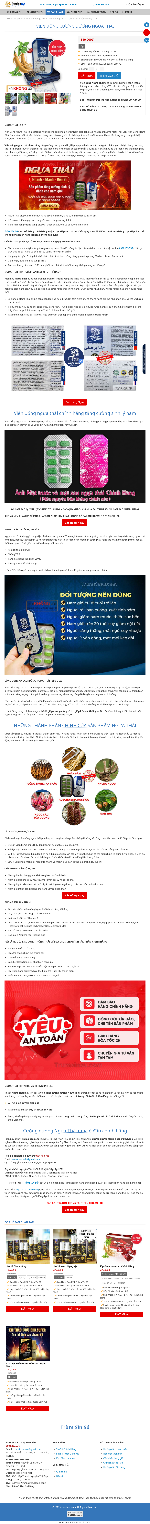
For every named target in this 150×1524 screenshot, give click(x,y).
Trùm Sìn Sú (11, 231)
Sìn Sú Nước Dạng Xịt (65, 1266)
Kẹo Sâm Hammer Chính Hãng (117, 1266)
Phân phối (75, 12)
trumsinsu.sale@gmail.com (25, 1159)
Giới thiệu (35, 12)
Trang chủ (14, 12)
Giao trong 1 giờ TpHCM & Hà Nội (58, 4)
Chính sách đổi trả (113, 1462)
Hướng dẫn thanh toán (115, 1449)
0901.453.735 (101, 4)
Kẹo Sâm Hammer (65, 1458)
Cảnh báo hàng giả (113, 1458)
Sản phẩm (55, 12)
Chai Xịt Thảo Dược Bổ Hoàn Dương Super (26, 1365)
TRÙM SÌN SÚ (30, 1182)
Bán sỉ (59, 1476)
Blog (114, 12)
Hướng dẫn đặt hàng (114, 1467)
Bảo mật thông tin (112, 1453)
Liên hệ (127, 12)
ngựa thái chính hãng (27, 1189)
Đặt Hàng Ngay (74, 402)
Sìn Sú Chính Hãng (16, 1266)
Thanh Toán (96, 12)
